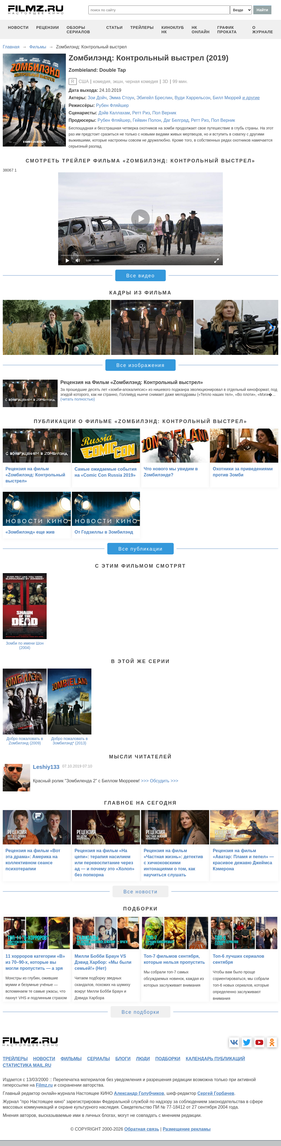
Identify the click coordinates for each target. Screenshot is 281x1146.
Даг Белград (176, 120)
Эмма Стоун (121, 97)
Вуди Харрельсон (192, 97)
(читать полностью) (77, 399)
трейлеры (142, 27)
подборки (167, 1058)
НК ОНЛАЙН (201, 29)
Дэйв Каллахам (114, 113)
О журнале (262, 29)
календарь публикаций (215, 1058)
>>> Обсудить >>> (159, 780)
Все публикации (140, 549)
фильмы (71, 1058)
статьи (114, 27)
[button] (271, 327)
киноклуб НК (172, 29)
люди (143, 1058)
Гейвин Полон (147, 120)
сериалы (98, 1058)
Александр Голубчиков (139, 1093)
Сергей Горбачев (215, 1093)
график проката (227, 29)
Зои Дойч (97, 97)
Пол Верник (164, 113)
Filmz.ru (44, 1085)
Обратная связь (141, 1129)
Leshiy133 (46, 767)
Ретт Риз (141, 113)
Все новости (140, 891)
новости (18, 27)
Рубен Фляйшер (112, 105)
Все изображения (140, 365)
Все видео (140, 275)
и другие (251, 97)
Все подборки (140, 1012)
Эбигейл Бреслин (154, 97)
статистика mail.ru (27, 1065)
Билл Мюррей (227, 97)
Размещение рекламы (187, 1129)
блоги (122, 1058)
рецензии (47, 27)
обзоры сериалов (78, 29)
